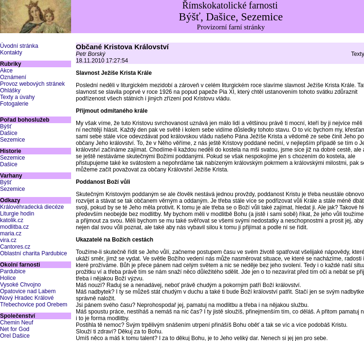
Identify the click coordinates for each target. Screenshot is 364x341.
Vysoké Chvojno (20, 284)
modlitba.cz (14, 227)
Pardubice (13, 271)
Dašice (9, 133)
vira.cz (8, 240)
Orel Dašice (15, 335)
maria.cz (10, 233)
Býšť (6, 126)
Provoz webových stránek (32, 84)
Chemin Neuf (16, 322)
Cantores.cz (15, 246)
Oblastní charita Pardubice (33, 253)
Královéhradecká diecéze (32, 207)
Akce (6, 70)
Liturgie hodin (17, 213)
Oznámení (13, 77)
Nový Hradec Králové (27, 298)
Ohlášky (10, 90)
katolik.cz (11, 220)
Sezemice (12, 139)
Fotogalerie (14, 103)
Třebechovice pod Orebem (33, 304)
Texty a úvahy (17, 97)
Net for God (14, 329)
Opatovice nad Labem (27, 291)
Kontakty (11, 52)
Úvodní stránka (19, 46)
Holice (8, 278)
